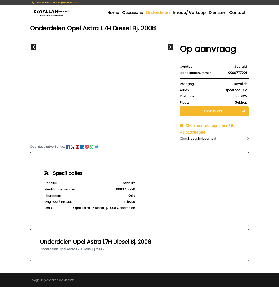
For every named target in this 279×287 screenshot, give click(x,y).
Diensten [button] (217, 12)
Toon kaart (224, 111)
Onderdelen (158, 12)
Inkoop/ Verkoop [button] (189, 12)
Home (113, 12)
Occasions (132, 12)
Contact (237, 12)
